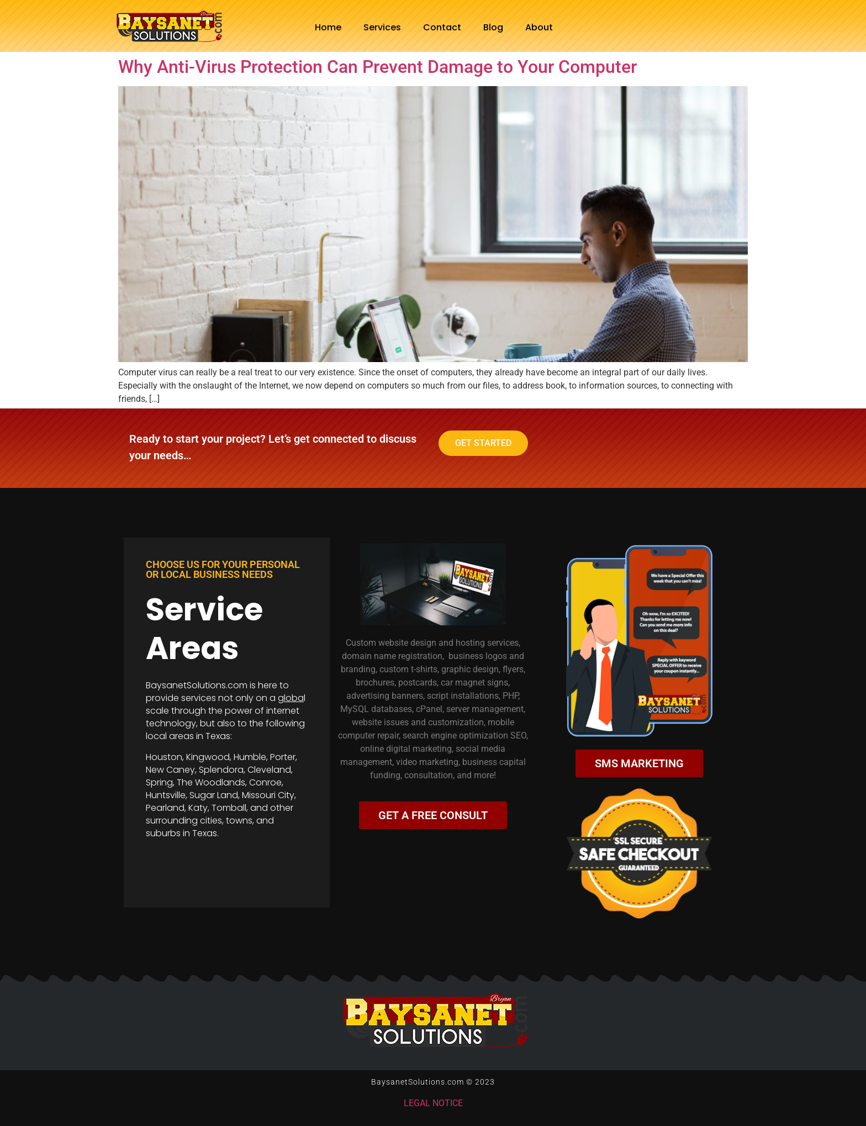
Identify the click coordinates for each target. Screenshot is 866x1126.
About (539, 27)
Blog (493, 27)
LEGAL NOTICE (433, 1103)
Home (328, 27)
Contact (442, 27)
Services (382, 27)
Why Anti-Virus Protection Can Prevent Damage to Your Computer (377, 66)
